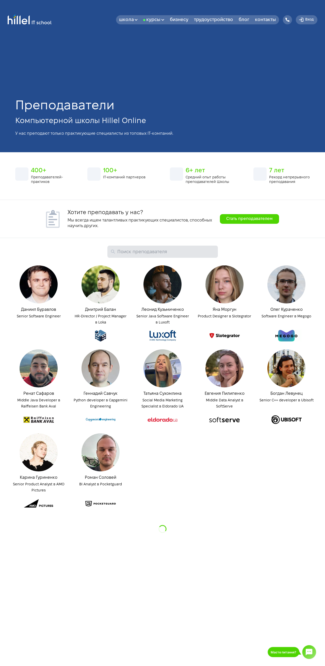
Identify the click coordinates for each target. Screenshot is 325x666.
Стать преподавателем (249, 219)
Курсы (155, 20)
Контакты (265, 20)
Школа (128, 20)
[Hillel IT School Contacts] (287, 19)
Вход (306, 20)
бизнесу (179, 20)
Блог (244, 20)
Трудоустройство (213, 20)
